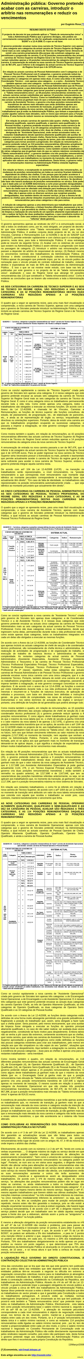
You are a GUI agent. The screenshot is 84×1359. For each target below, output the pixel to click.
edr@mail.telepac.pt (30, 1349)
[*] (83, 24)
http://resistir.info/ (41, 1355)
